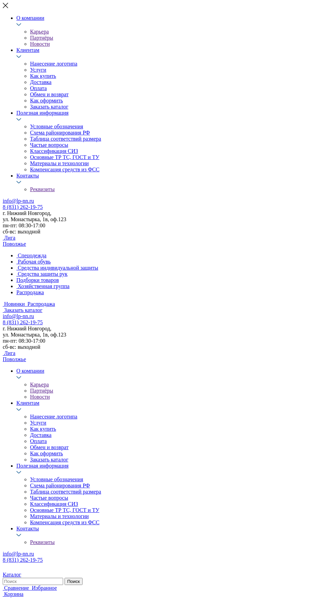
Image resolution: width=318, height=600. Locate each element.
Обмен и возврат (49, 94)
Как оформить (46, 100)
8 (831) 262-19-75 (23, 207)
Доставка (41, 82)
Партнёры (41, 38)
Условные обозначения (56, 126)
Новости (40, 44)
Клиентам (27, 50)
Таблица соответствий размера (65, 139)
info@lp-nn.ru (18, 201)
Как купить (43, 76)
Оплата (38, 88)
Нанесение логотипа (53, 64)
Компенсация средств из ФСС (64, 169)
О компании (30, 18)
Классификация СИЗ (54, 151)
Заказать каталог (49, 107)
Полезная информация (42, 113)
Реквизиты (42, 189)
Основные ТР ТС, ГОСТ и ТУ (64, 157)
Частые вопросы (49, 145)
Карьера (39, 31)
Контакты (27, 175)
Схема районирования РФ (60, 132)
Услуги (38, 70)
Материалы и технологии (59, 163)
